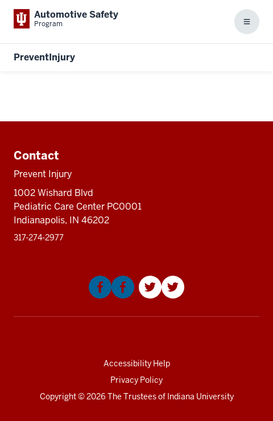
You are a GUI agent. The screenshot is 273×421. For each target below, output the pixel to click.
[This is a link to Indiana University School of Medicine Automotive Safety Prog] (66, 18)
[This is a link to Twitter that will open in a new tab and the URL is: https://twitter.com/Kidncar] (161, 295)
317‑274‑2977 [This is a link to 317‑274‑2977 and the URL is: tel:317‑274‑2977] (39, 237)
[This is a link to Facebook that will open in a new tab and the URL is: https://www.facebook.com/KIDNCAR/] (111, 295)
